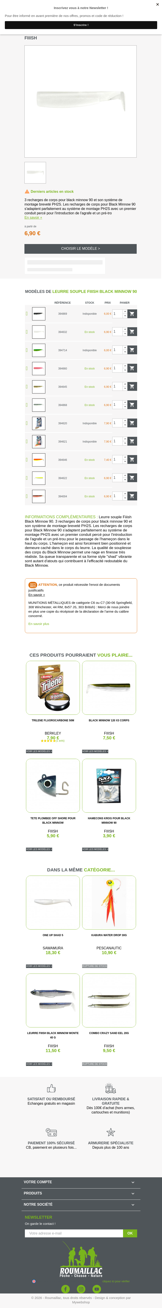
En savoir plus (38, 624)
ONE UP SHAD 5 (53, 935)
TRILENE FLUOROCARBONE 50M (53, 720)
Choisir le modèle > (80, 248)
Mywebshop (81, 1302)
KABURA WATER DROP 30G (109, 935)
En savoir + (33, 217)
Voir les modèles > (39, 751)
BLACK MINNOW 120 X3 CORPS (109, 720)
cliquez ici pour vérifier (116, 1281)
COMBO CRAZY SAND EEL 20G (109, 1033)
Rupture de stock (94, 966)
